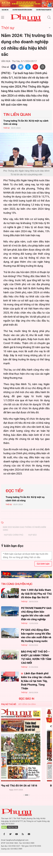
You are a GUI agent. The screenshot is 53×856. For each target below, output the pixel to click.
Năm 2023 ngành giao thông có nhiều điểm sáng (24, 528)
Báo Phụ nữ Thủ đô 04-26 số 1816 (26, 785)
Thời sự (7, 27)
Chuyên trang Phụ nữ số (43, 10)
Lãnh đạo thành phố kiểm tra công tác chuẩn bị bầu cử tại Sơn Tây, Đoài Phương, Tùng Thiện (36, 681)
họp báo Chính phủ (13, 535)
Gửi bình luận (43, 563)
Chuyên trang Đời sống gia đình (22, 10)
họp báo (32, 535)
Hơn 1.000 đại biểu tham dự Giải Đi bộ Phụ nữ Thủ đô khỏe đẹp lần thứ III (36, 593)
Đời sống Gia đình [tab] (27, 704)
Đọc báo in (5, 10)
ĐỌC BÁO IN (26, 698)
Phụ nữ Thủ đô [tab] (8, 704)
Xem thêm (26, 800)
